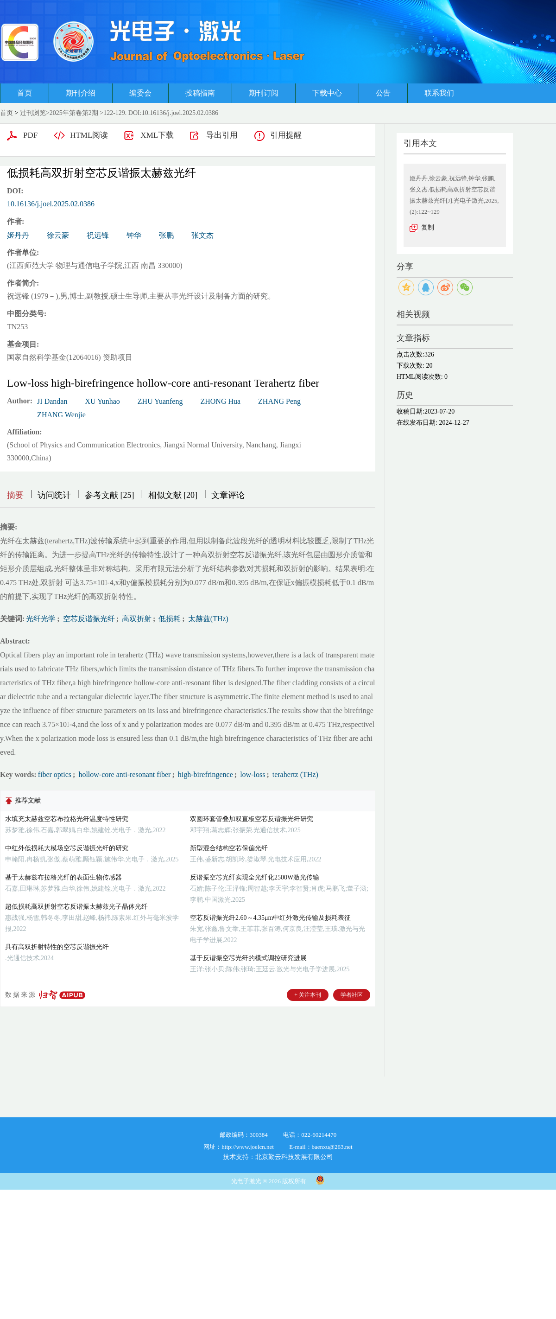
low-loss (251, 774)
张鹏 (166, 235)
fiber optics (54, 774)
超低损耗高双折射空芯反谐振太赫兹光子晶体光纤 (76, 906)
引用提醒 (286, 135)
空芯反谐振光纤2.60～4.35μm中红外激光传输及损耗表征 (270, 917)
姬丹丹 (18, 235)
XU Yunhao (102, 401)
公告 (383, 93)
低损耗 (169, 619)
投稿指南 (200, 93)
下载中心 (327, 93)
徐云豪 (58, 235)
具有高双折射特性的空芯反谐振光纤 (57, 946)
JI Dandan (52, 401)
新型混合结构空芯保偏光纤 (229, 848)
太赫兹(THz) (207, 619)
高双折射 (136, 619)
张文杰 (202, 235)
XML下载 (157, 135)
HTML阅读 (89, 135)
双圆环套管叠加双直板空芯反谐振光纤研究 (251, 819)
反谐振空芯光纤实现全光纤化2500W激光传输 (254, 877)
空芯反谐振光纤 (88, 619)
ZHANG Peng (279, 401)
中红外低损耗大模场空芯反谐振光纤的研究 (66, 848)
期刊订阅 (263, 93)
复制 (427, 227)
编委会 (140, 93)
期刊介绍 (80, 93)
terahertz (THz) (294, 774)
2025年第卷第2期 (74, 112)
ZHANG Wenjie (61, 415)
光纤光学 (41, 619)
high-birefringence (204, 774)
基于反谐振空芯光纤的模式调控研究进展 (248, 958)
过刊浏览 (33, 112)
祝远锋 (98, 235)
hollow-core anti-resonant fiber (123, 774)
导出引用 (222, 135)
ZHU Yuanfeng (160, 401)
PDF (30, 135)
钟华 (133, 235)
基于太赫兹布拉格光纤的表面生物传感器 (63, 877)
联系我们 (439, 93)
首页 (24, 93)
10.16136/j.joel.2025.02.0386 (51, 204)
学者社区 (352, 995)
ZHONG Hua (220, 401)
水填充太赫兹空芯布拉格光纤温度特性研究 (66, 819)
